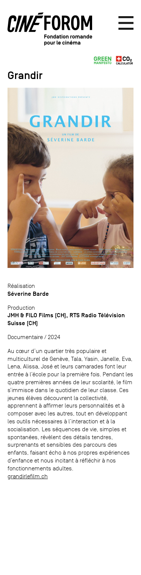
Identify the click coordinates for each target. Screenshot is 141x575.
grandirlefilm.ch (28, 476)
